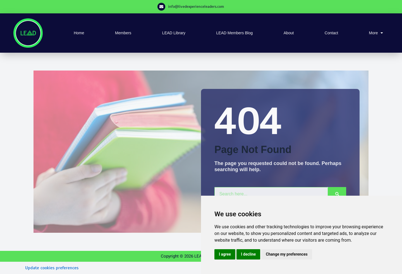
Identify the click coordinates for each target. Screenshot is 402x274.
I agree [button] (225, 254)
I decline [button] (248, 254)
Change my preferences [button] (286, 254)
